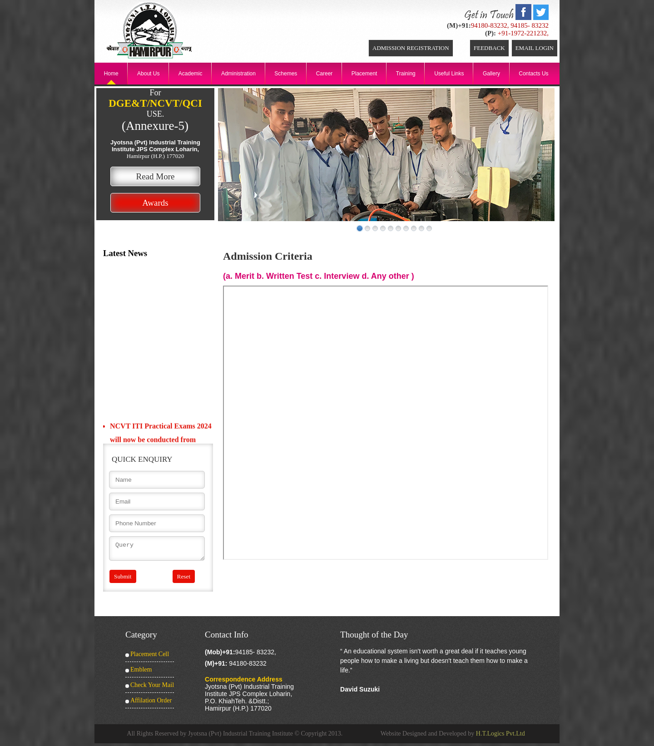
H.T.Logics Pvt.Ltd (500, 736)
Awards (155, 202)
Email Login (534, 47)
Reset (184, 579)
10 (429, 228)
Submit (123, 579)
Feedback (489, 47)
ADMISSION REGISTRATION (410, 47)
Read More (155, 176)
